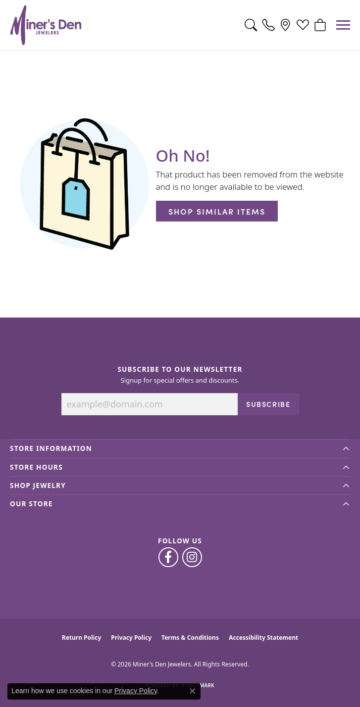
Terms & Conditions (190, 637)
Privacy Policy (131, 637)
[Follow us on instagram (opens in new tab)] (192, 557)
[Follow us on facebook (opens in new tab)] (168, 557)
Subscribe (268, 404)
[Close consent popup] (193, 691)
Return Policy (82, 637)
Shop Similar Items (216, 211)
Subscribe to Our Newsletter (179, 369)
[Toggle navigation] (343, 25)
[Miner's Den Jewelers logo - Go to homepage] (46, 25)
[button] (251, 25)
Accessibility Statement (263, 637)
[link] (268, 25)
